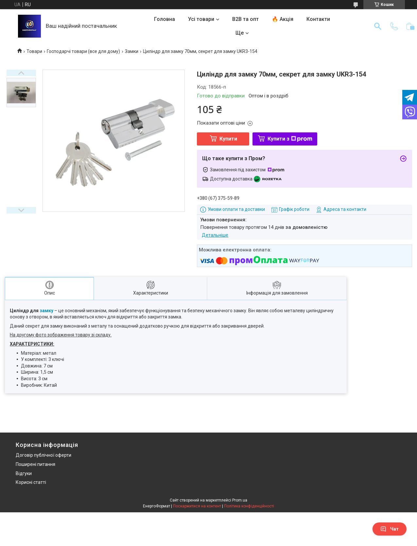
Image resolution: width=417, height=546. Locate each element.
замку (46, 310)
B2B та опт (245, 19)
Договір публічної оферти (43, 455)
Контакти (318, 19)
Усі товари (201, 19)
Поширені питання (35, 464)
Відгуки (24, 473)
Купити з (290, 139)
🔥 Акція (282, 19)
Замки (131, 51)
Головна (164, 19)
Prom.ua (239, 500)
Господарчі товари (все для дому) (83, 51)
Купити (228, 139)
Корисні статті (31, 482)
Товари (34, 51)
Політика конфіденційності (249, 506)
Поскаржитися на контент (197, 506)
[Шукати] (377, 26)
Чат (389, 529)
